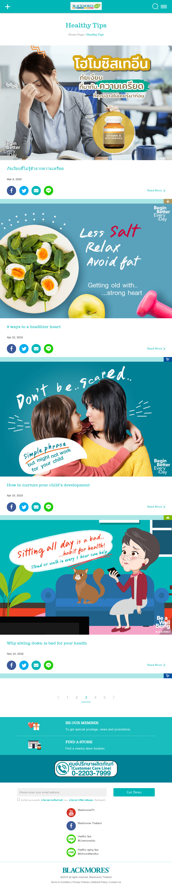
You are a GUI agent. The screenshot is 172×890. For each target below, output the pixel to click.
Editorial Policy (99, 882)
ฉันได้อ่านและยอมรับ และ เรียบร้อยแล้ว (63, 800)
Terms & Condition (61, 882)
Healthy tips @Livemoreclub (86, 838)
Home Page (76, 34)
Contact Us (115, 882)
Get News (134, 792)
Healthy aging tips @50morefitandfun (88, 851)
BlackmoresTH (86, 809)
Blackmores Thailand (90, 823)
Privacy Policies (81, 882)
